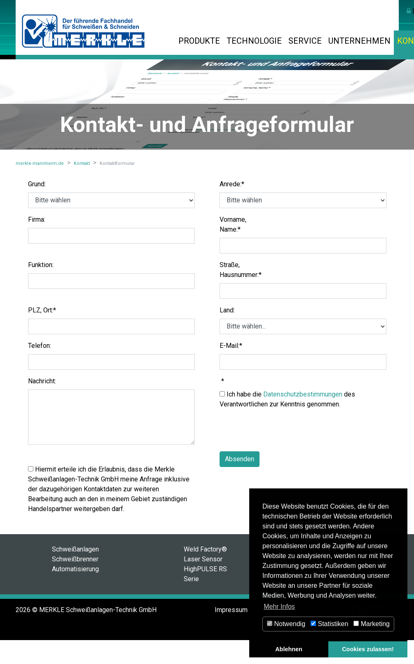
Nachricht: (42, 381)
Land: (227, 310)
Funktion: (41, 265)
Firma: (36, 219)
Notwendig (286, 623)
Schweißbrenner (75, 559)
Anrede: (232, 184)
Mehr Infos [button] (279, 606)
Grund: (37, 184)
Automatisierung (75, 569)
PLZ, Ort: (42, 310)
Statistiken (329, 623)
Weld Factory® (205, 549)
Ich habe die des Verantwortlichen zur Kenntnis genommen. (287, 399)
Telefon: (39, 346)
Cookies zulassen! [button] (368, 649)
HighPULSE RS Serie (205, 574)
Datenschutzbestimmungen (302, 394)
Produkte (199, 41)
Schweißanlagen (75, 549)
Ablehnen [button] (288, 649)
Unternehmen (359, 41)
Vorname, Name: (233, 224)
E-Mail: (231, 346)
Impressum (231, 610)
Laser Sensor (203, 559)
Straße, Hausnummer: (241, 270)
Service (305, 41)
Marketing (371, 623)
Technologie (254, 41)
